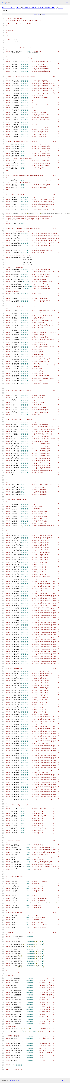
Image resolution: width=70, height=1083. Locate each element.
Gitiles (9, 1080)
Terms (18, 1080)
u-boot (18, 8)
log (39, 14)
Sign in (66, 2)
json (67, 1080)
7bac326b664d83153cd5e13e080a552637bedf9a (38, 8)
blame (43, 14)
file (35, 14)
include (60, 8)
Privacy (14, 1080)
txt (63, 1080)
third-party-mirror (8, 8)
